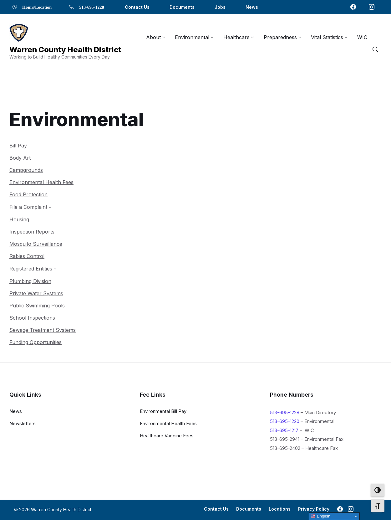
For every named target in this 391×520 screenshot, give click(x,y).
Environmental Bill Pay (163, 411)
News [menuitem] (252, 7)
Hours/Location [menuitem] (37, 7)
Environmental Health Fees (168, 423)
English (320, 516)
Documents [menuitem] (182, 7)
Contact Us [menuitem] (137, 7)
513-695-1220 (284, 421)
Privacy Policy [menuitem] (313, 509)
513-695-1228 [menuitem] (91, 7)
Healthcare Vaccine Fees (167, 435)
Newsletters (22, 423)
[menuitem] (153, 37)
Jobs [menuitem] (220, 7)
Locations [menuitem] (280, 509)
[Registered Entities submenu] (33, 254)
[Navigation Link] (18, 33)
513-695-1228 (284, 412)
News (15, 411)
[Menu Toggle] (375, 50)
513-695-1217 (284, 430)
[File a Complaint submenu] (30, 193)
